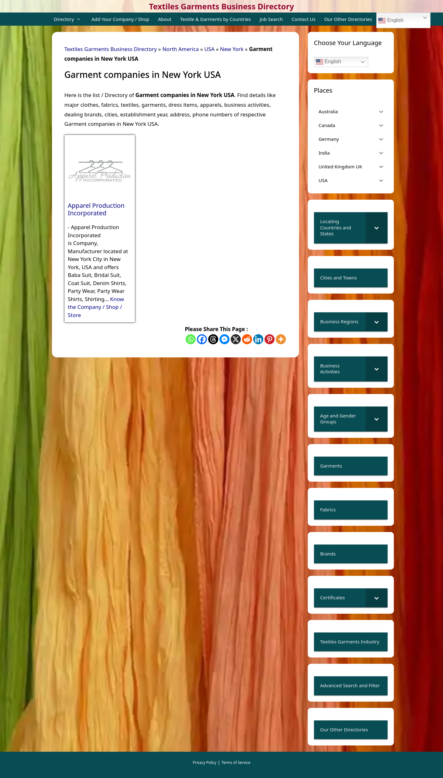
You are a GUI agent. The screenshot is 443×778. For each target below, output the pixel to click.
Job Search (271, 19)
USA (209, 49)
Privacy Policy (205, 762)
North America (180, 49)
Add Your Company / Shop (120, 19)
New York (232, 49)
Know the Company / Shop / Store (96, 307)
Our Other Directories (348, 19)
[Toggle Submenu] (377, 227)
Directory (70, 19)
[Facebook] (202, 339)
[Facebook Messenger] (224, 339)
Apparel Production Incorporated (96, 209)
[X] (236, 339)
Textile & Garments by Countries (215, 19)
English (391, 20)
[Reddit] (247, 339)
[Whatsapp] (191, 339)
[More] (281, 339)
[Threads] (213, 339)
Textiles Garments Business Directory (221, 6)
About (165, 19)
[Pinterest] (270, 339)
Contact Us (303, 19)
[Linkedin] (258, 339)
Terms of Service (235, 762)
